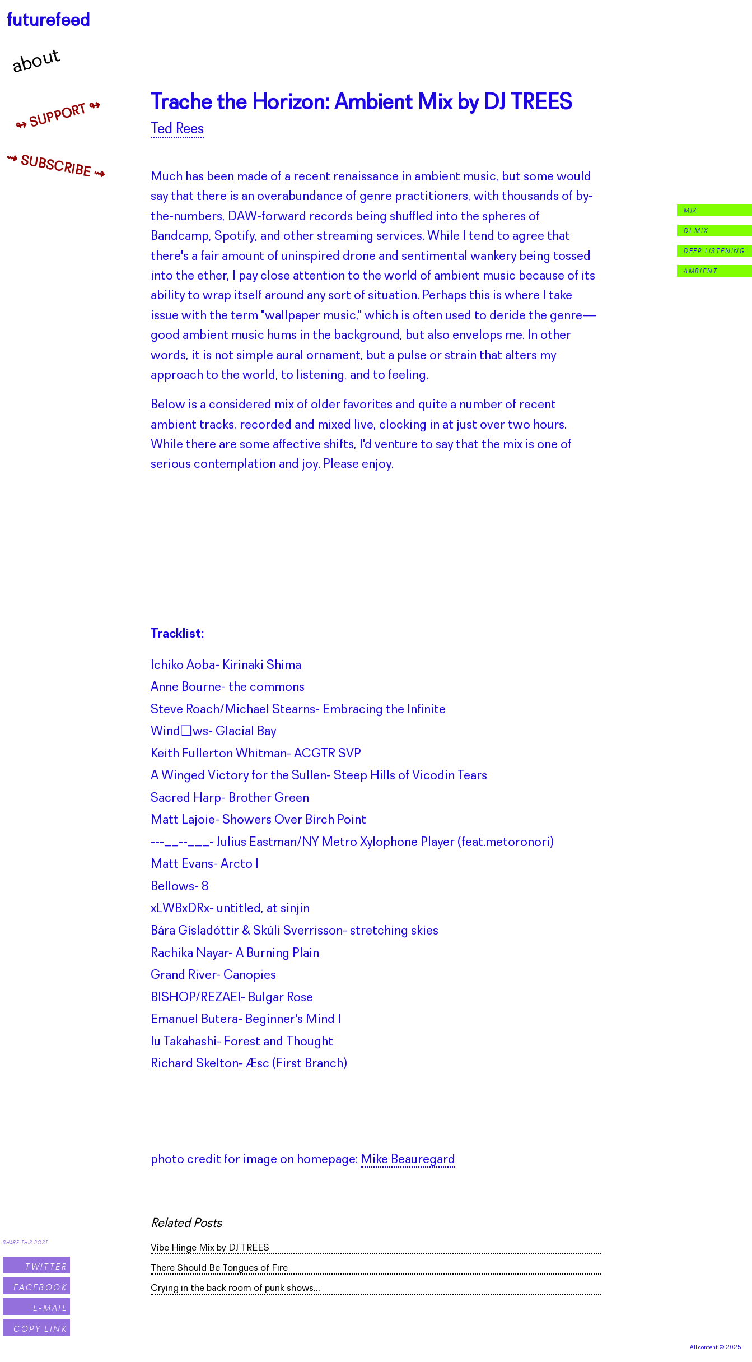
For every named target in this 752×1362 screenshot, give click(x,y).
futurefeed (48, 21)
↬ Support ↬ (58, 116)
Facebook (40, 1287)
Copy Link (40, 1328)
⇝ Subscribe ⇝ (55, 167)
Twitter (46, 1266)
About (36, 61)
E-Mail (50, 1308)
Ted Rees (177, 129)
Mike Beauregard (408, 1159)
